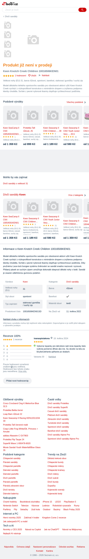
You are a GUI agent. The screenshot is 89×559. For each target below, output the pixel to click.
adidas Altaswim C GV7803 (15, 436)
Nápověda (9, 547)
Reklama (81, 547)
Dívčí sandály (11, 16)
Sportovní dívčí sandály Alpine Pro (63, 439)
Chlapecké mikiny (56, 466)
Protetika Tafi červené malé (15, 425)
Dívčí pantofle (9, 478)
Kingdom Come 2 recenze (54, 518)
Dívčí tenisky (9, 490)
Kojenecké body (55, 494)
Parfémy (7, 509)
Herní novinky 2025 (12, 518)
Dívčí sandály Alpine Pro (59, 435)
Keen (25, 282)
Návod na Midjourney (72, 529)
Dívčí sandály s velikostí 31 (15, 183)
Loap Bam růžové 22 (12, 414)
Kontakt (39, 551)
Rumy (76, 506)
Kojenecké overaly (56, 490)
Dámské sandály (10, 470)
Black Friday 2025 (71, 509)
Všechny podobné (76, 102)
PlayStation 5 (70, 502)
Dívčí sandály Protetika (58, 403)
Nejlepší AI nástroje (12, 533)
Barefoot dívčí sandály (58, 431)
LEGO (58, 502)
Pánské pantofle (10, 482)
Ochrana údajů (23, 547)
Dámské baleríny (11, 494)
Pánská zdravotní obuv (13, 486)
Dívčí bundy (53, 482)
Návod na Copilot (33, 529)
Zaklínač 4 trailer (31, 518)
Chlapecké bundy (56, 462)
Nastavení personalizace (44, 547)
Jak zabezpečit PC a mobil (15, 521)
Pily (15, 509)
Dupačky (52, 486)
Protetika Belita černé (13, 410)
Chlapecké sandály (11, 458)
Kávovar (35, 506)
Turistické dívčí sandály (58, 423)
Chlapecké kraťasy (56, 470)
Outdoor (46, 509)
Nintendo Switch (10, 506)
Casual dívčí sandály (57, 411)
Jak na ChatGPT (51, 529)
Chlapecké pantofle (12, 466)
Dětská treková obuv (57, 458)
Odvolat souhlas (66, 547)
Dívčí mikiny (53, 474)
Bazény (56, 509)
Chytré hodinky (10, 502)
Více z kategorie (77, 195)
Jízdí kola (35, 509)
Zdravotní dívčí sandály (58, 419)
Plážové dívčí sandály (58, 415)
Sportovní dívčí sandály (58, 427)
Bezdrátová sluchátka (30, 502)
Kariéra (49, 551)
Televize (25, 506)
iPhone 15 (47, 502)
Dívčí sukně (53, 478)
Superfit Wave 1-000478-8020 (17, 443)
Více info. (22, 371)
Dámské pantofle (11, 474)
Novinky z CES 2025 (12, 529)
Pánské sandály (10, 462)
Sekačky (24, 509)
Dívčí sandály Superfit (58, 407)
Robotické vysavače (62, 506)
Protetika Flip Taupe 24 (13, 439)
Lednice (45, 506)
